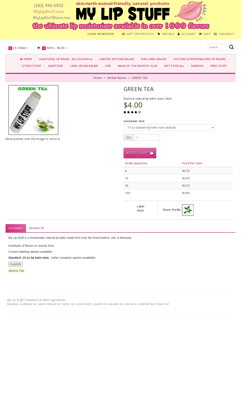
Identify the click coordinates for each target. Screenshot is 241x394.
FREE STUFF (218, 66)
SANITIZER (54, 66)
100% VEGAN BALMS (83, 66)
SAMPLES (196, 66)
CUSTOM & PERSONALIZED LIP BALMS (198, 59)
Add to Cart (139, 153)
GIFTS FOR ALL (173, 66)
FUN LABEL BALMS (152, 59)
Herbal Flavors (116, 78)
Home (26, 59)
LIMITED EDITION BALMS (116, 59)
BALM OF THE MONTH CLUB (136, 66)
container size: (134, 121)
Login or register (101, 34)
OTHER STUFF (30, 66)
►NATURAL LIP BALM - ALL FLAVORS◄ (65, 59)
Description (16, 228)
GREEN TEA (139, 78)
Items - (52, 48)
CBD (107, 66)
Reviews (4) (36, 228)
